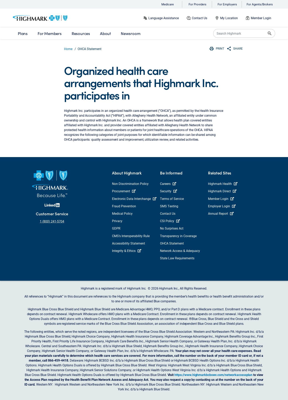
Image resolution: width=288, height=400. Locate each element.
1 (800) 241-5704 (52, 221)
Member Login (261, 18)
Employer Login (222, 206)
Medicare (167, 4)
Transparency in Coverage (178, 236)
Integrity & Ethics (126, 251)
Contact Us (199, 18)
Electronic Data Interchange (134, 198)
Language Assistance (163, 18)
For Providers (197, 4)
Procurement (124, 191)
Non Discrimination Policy (130, 183)
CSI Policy (170, 221)
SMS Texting (169, 206)
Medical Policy (122, 213)
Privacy (117, 221)
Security (168, 191)
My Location (229, 18)
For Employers (227, 4)
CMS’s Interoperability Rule (131, 236)
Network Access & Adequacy (180, 251)
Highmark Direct (222, 191)
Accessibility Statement (128, 243)
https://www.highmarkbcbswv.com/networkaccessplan (213, 375)
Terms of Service (172, 198)
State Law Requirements (177, 258)
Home (68, 49)
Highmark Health (222, 183)
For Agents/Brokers (260, 4)
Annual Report (221, 213)
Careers (168, 183)
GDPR (116, 228)
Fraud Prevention (124, 206)
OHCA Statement (172, 243)
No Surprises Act (171, 228)
